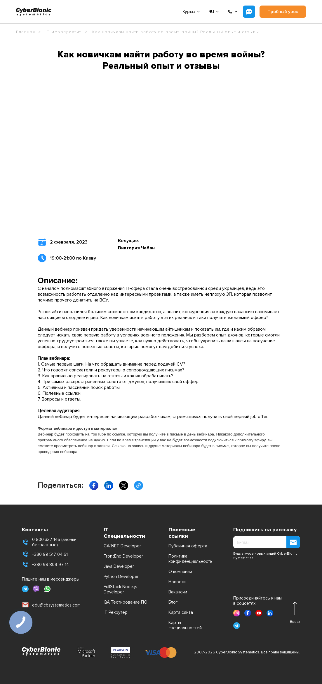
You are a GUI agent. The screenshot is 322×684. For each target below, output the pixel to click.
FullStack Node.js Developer (120, 589)
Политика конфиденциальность (190, 558)
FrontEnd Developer (123, 556)
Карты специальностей (185, 625)
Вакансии (177, 592)
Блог (172, 602)
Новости (177, 581)
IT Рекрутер (116, 612)
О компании (180, 571)
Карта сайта (180, 612)
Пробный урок (282, 11)
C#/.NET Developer (122, 546)
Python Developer (121, 576)
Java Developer (119, 566)
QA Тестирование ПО (125, 602)
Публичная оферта (187, 546)
